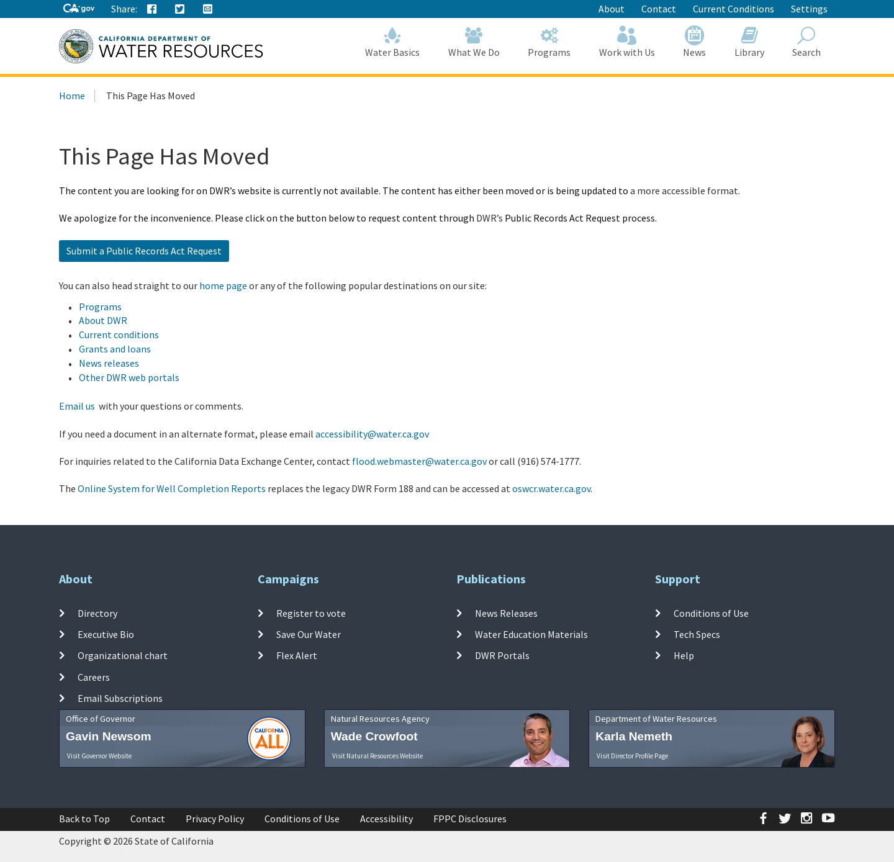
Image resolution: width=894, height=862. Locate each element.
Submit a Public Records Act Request (144, 251)
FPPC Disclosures (470, 818)
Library (749, 41)
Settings (809, 8)
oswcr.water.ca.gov (551, 488)
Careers (94, 676)
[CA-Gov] (78, 9)
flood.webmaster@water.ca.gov (419, 461)
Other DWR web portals (129, 377)
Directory (97, 613)
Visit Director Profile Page (632, 756)
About (611, 8)
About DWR (103, 320)
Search (807, 41)
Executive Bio (106, 634)
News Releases (506, 613)
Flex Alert (296, 655)
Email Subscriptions (120, 698)
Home (72, 95)
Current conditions (119, 334)
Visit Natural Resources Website (377, 756)
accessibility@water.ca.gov (372, 434)
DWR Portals (502, 655)
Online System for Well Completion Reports (172, 488)
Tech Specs (697, 634)
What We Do (474, 41)
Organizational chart (123, 655)
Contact (658, 8)
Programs (549, 41)
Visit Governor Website (99, 756)
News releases (109, 363)
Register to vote (311, 613)
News (695, 41)
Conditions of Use (711, 613)
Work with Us (627, 41)
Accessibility (386, 818)
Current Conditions (733, 8)
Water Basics (393, 41)
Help (684, 655)
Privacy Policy (215, 818)
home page (223, 285)
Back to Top (84, 818)
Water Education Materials (531, 634)
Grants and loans (115, 349)
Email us (77, 406)
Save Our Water (308, 634)
